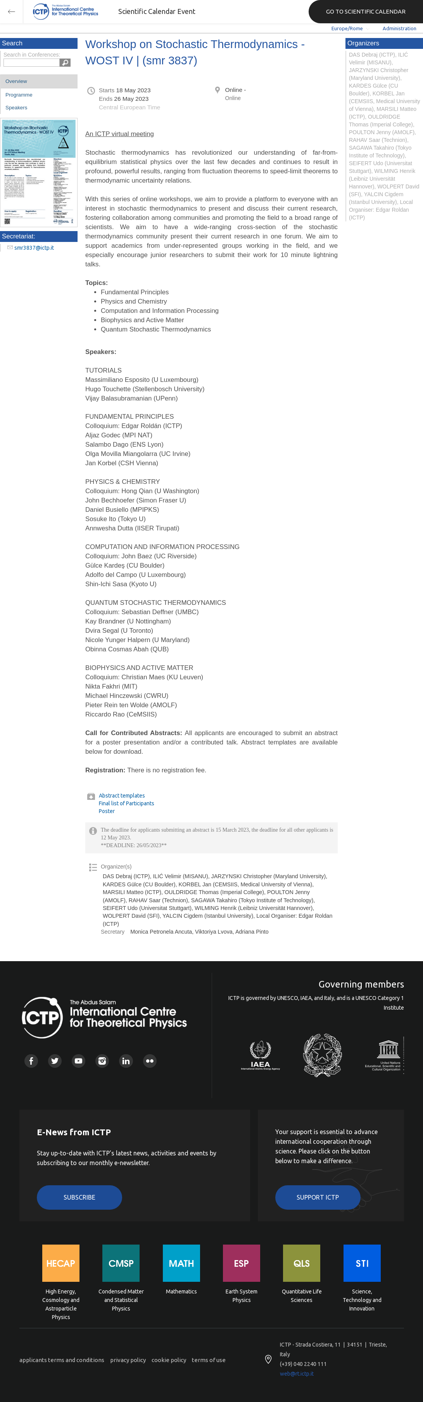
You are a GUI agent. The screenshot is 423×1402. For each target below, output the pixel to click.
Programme (19, 95)
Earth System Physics (241, 1295)
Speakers (16, 108)
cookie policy (169, 1360)
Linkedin (126, 1061)
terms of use (209, 1360)
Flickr (150, 1061)
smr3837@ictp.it (34, 248)
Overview (16, 81)
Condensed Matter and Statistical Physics (121, 1299)
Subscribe (79, 1197)
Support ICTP (318, 1197)
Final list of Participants (126, 803)
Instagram (102, 1061)
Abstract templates (122, 796)
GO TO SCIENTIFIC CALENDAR (366, 11)
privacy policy (128, 1360)
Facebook (31, 1061)
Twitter (55, 1061)
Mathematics (181, 1291)
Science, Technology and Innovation (362, 1299)
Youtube (78, 1061)
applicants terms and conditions (61, 1360)
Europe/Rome (347, 28)
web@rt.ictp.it (297, 1374)
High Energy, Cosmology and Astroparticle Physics (60, 1299)
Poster (107, 811)
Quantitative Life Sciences (302, 1295)
